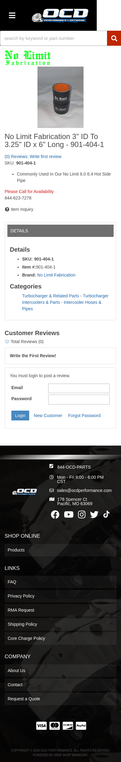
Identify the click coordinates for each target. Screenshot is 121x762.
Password (21, 398)
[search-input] (53, 38)
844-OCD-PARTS (74, 467)
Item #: (29, 267)
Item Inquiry (22, 209)
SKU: (10, 163)
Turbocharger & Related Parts (50, 295)
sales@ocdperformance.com (84, 490)
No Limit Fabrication (56, 275)
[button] (60, 38)
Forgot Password (84, 415)
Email (17, 387)
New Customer (48, 415)
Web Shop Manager (70, 755)
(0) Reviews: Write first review (33, 156)
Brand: (29, 275)
